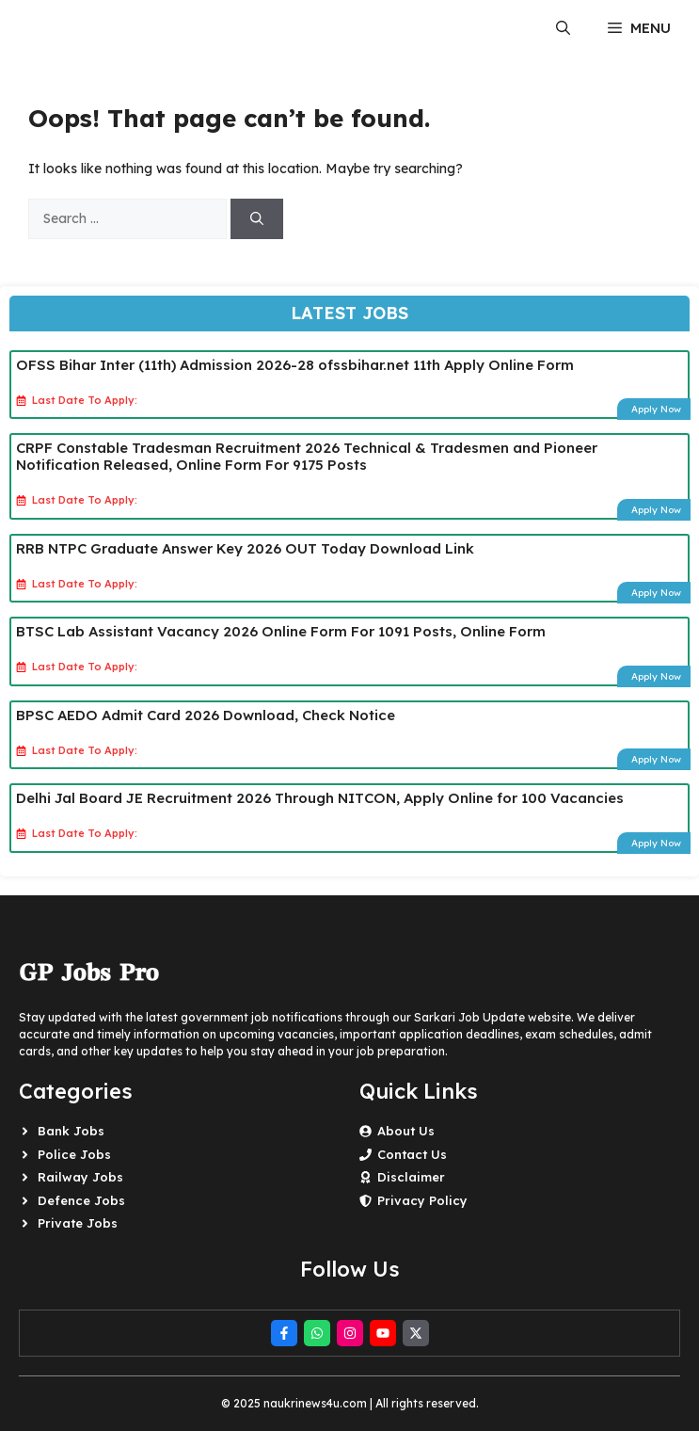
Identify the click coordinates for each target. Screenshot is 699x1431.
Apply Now (656, 409)
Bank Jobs (71, 1130)
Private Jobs (78, 1222)
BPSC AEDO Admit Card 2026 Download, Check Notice (205, 715)
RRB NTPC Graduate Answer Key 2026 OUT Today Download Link (245, 548)
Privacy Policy (422, 1200)
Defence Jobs (81, 1200)
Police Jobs (74, 1154)
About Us (406, 1130)
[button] (563, 28)
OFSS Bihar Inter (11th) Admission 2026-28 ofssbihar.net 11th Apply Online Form (295, 365)
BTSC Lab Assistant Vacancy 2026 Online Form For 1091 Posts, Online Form (281, 631)
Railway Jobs (80, 1176)
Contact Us (412, 1154)
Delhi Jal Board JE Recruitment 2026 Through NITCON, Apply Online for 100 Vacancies (320, 798)
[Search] (256, 219)
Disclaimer (411, 1176)
